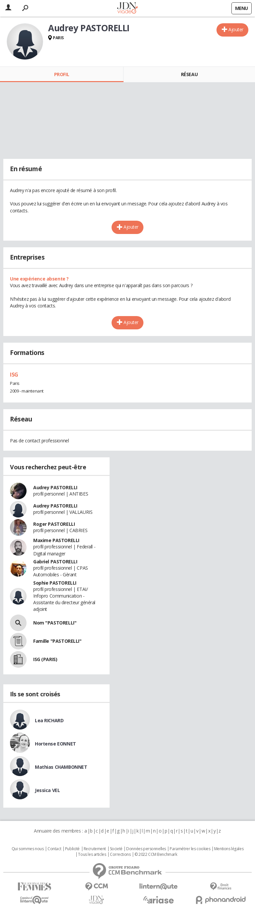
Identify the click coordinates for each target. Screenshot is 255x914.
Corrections (120, 854)
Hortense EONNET (55, 744)
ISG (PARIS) (45, 659)
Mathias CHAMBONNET (61, 767)
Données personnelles (146, 849)
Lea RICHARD (49, 720)
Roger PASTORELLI (54, 524)
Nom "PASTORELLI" (54, 623)
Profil (61, 74)
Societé (116, 849)
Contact (54, 849)
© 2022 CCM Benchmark (155, 854)
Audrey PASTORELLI (55, 487)
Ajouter (235, 29)
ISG (14, 374)
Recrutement (95, 849)
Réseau (189, 74)
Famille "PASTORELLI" (57, 641)
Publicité (72, 849)
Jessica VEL (47, 790)
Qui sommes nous (28, 849)
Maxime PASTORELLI (56, 540)
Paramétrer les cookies (190, 849)
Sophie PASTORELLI (54, 583)
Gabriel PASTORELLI (55, 561)
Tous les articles (92, 854)
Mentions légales (228, 849)
